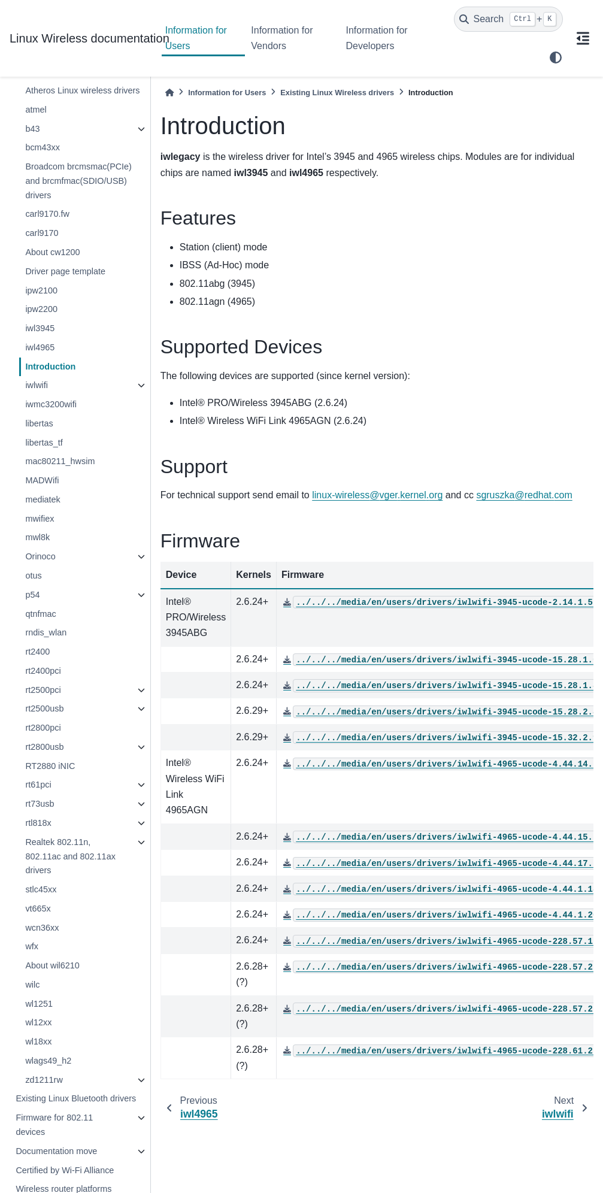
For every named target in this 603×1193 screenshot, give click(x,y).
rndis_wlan (45, 632)
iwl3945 (39, 328)
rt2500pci (42, 690)
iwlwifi (36, 385)
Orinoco (40, 556)
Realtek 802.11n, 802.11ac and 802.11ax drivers (70, 856)
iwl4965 (39, 347)
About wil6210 (52, 965)
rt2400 (37, 651)
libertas (39, 423)
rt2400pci (42, 671)
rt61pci (38, 784)
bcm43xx (42, 147)
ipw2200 (41, 309)
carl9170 (41, 233)
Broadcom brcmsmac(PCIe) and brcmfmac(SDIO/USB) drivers (78, 181)
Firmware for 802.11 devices (54, 1125)
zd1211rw (43, 1080)
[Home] (169, 92)
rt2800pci (42, 727)
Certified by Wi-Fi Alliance (65, 1170)
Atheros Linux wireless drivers (82, 90)
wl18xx (38, 1041)
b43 (32, 129)
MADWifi (42, 480)
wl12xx (38, 1022)
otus (33, 575)
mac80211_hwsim (60, 461)
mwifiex (39, 518)
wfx (31, 946)
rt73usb (39, 804)
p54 (32, 594)
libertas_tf (43, 442)
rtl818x (38, 823)
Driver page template (65, 271)
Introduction (50, 366)
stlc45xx (40, 889)
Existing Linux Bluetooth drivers (76, 1098)
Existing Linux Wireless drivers (337, 92)
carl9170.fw (47, 214)
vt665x (37, 908)
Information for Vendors (282, 38)
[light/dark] (556, 57)
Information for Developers (376, 38)
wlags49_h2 (48, 1060)
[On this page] (583, 38)
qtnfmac (40, 614)
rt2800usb (44, 747)
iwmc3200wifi (51, 404)
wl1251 (39, 1004)
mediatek (42, 499)
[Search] (508, 19)
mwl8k (37, 537)
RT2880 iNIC (50, 766)
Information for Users (196, 38)
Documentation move (56, 1151)
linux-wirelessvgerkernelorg (377, 495)
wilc (32, 984)
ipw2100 (41, 290)
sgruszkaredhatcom (524, 495)
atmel (35, 109)
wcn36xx (42, 927)
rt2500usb (44, 708)
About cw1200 (52, 252)
